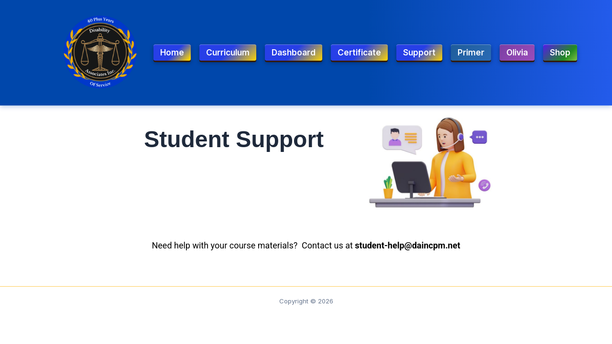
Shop (560, 52)
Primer (471, 52)
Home (172, 52)
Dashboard (294, 52)
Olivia (517, 52)
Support (419, 52)
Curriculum (228, 52)
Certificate (359, 52)
